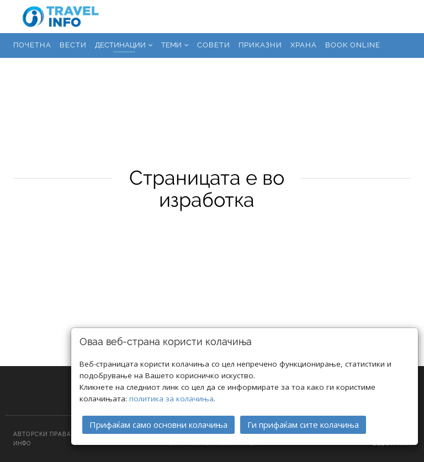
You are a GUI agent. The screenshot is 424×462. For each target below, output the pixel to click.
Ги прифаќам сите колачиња (303, 423)
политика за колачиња (171, 397)
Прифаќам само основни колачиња (158, 423)
